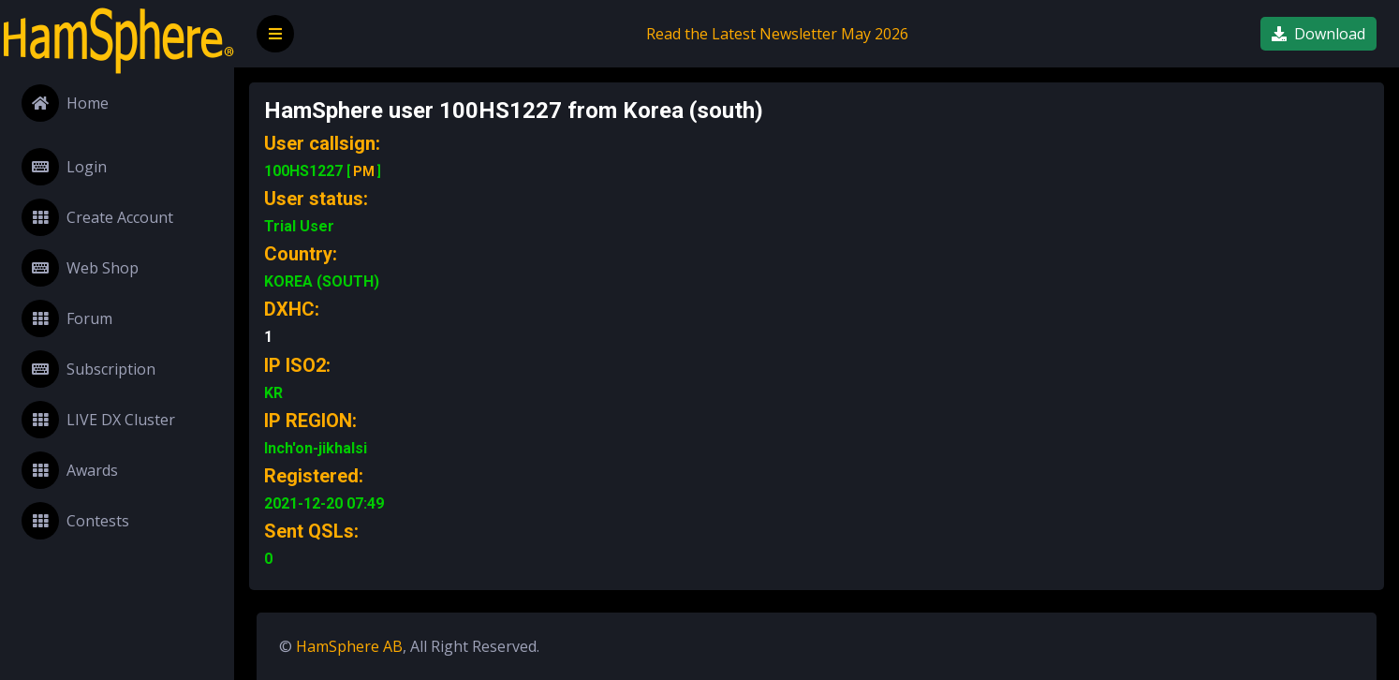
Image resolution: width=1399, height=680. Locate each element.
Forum (67, 318)
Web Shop (80, 268)
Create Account (97, 217)
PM (364, 171)
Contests (75, 521)
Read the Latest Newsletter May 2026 (777, 33)
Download (1318, 33)
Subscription (88, 369)
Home (65, 103)
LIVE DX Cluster (98, 419)
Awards (70, 470)
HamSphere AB (349, 646)
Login (64, 166)
